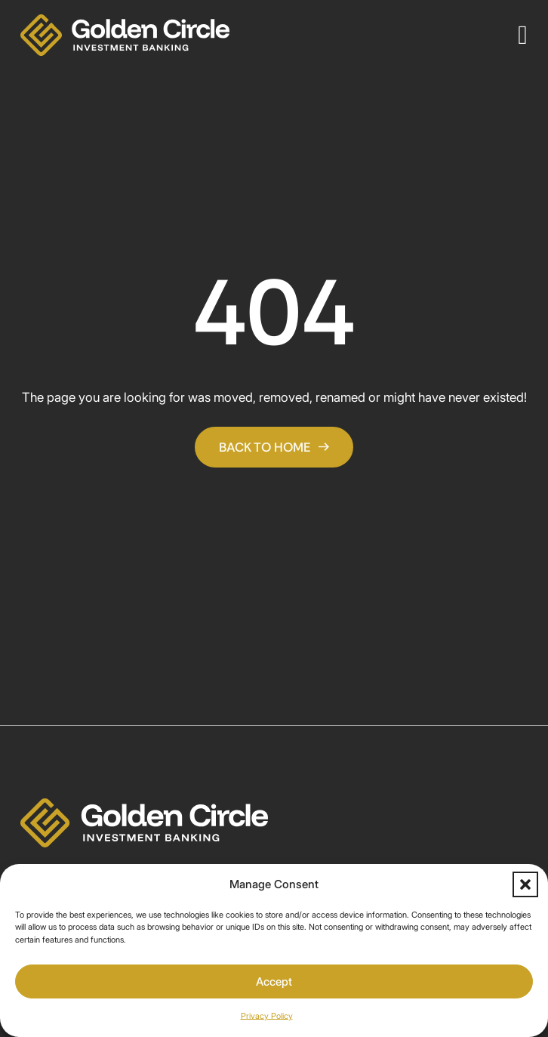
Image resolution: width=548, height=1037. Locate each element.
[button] (525, 884)
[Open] (523, 35)
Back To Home (274, 447)
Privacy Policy (267, 1016)
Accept (274, 981)
